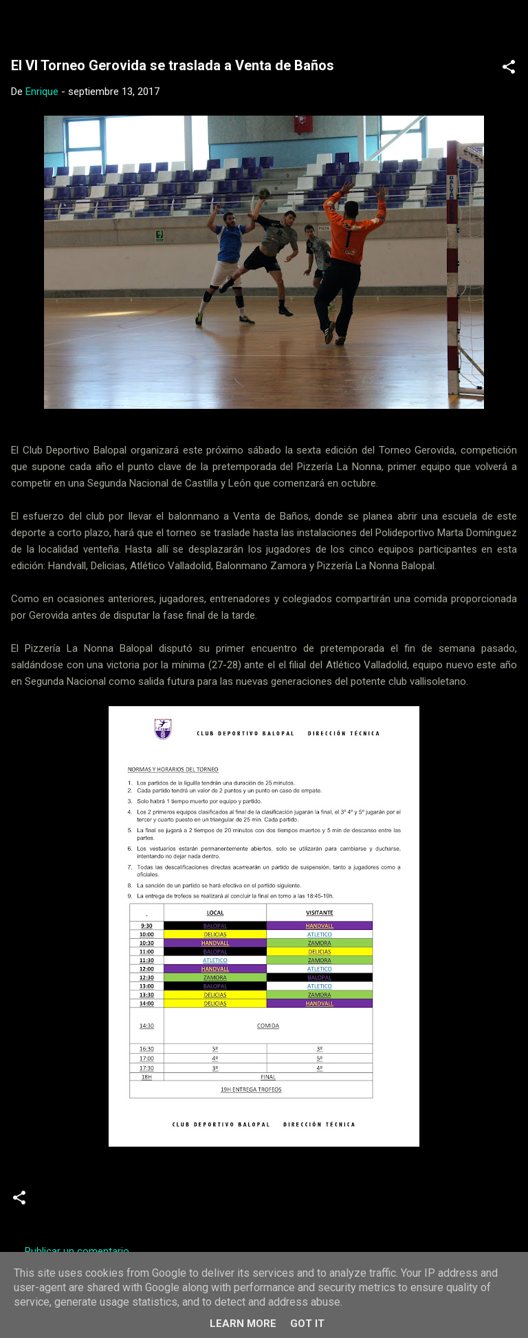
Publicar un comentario (77, 1251)
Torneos (119, 1203)
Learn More (243, 1323)
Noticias (63, 1203)
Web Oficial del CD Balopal (142, 23)
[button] (508, 69)
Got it (307, 1323)
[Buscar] (508, 28)
